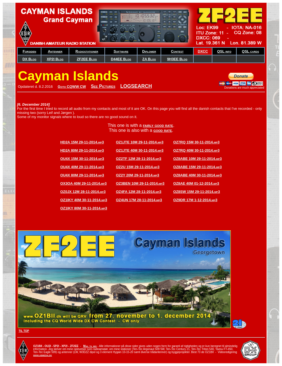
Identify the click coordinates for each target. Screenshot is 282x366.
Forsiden (29, 51)
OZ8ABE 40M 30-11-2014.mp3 (197, 175)
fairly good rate (158, 125)
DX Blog (29, 59)
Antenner (55, 51)
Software (121, 51)
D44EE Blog (121, 59)
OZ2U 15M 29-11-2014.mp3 (137, 167)
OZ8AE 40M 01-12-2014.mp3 (196, 183)
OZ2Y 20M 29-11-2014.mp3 (137, 175)
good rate (162, 130)
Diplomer (149, 51)
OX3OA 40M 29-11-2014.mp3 (83, 183)
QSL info (224, 51)
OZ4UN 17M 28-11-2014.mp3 (139, 200)
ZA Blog (149, 59)
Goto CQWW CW (72, 86)
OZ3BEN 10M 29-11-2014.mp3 (140, 183)
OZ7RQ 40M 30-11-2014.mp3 (196, 150)
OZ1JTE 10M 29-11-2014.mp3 (139, 142)
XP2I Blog (55, 59)
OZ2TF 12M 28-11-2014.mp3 (138, 159)
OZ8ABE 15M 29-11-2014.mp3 (197, 167)
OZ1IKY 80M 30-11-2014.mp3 (83, 208)
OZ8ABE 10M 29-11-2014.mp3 (197, 159)
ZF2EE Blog (87, 59)
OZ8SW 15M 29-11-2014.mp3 (196, 192)
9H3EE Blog (177, 59)
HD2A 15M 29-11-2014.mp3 (82, 142)
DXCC (203, 51)
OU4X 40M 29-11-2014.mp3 (82, 167)
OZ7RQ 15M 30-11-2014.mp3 (196, 142)
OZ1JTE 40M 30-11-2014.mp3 (139, 150)
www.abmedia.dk (42, 355)
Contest (177, 51)
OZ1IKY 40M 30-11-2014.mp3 (83, 200)
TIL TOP (24, 330)
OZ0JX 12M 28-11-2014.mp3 (83, 192)
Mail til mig (90, 346)
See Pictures (103, 86)
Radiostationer (86, 51)
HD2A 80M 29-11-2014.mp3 (82, 150)
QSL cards (250, 51)
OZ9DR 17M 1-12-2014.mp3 (195, 200)
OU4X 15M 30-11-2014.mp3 (82, 159)
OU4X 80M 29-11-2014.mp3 (82, 175)
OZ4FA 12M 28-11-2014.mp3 (138, 192)
